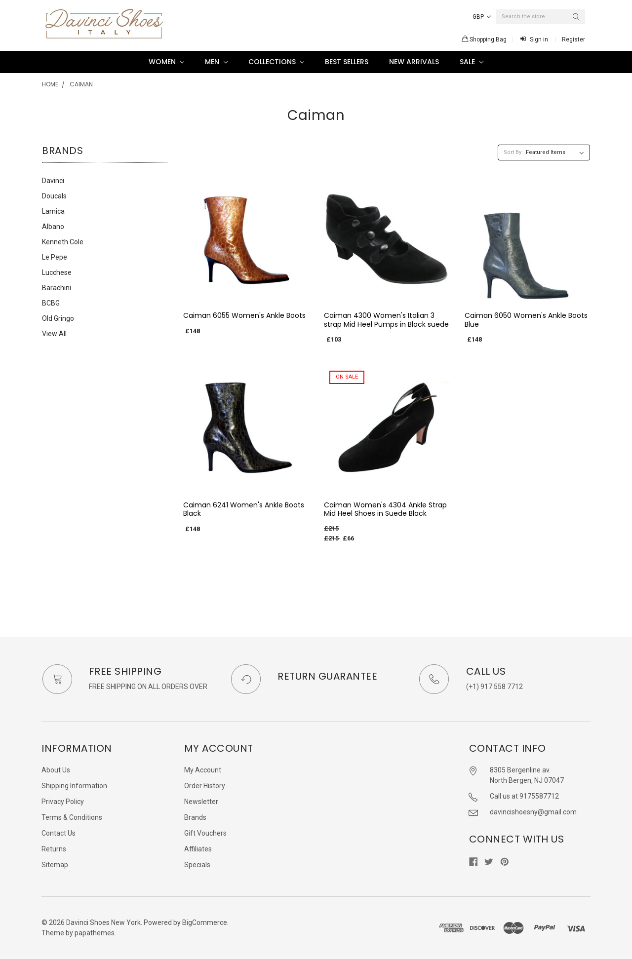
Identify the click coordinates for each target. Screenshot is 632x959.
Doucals (54, 196)
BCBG (51, 303)
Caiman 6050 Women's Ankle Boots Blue (526, 319)
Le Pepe (54, 257)
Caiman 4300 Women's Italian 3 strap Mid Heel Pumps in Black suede (386, 319)
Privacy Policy (62, 802)
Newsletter (201, 802)
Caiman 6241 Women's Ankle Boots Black (243, 509)
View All (54, 334)
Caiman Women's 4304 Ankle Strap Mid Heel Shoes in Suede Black (385, 509)
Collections (276, 62)
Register (573, 39)
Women (166, 62)
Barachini (56, 288)
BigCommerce (204, 922)
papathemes (95, 933)
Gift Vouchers (205, 833)
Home (50, 84)
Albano (53, 226)
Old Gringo (58, 318)
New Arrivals (414, 62)
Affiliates (198, 849)
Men (216, 62)
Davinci (53, 181)
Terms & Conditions (71, 817)
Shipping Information (74, 786)
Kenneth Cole (62, 242)
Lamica (53, 211)
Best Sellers (346, 62)
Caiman (81, 84)
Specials (197, 865)
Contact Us (58, 833)
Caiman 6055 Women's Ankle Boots (244, 315)
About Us (55, 770)
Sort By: (513, 152)
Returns (53, 849)
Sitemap (54, 865)
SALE (471, 62)
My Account (202, 770)
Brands (195, 817)
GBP (482, 16)
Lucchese (57, 272)
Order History (204, 786)
